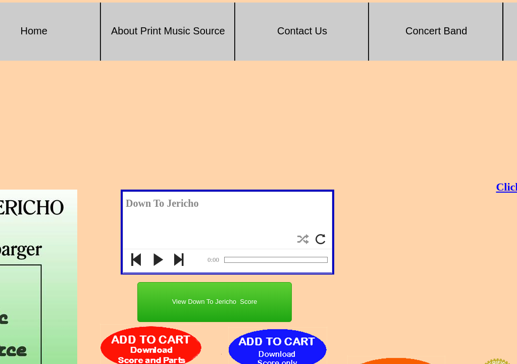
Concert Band (436, 30)
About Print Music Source (168, 30)
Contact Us (302, 30)
